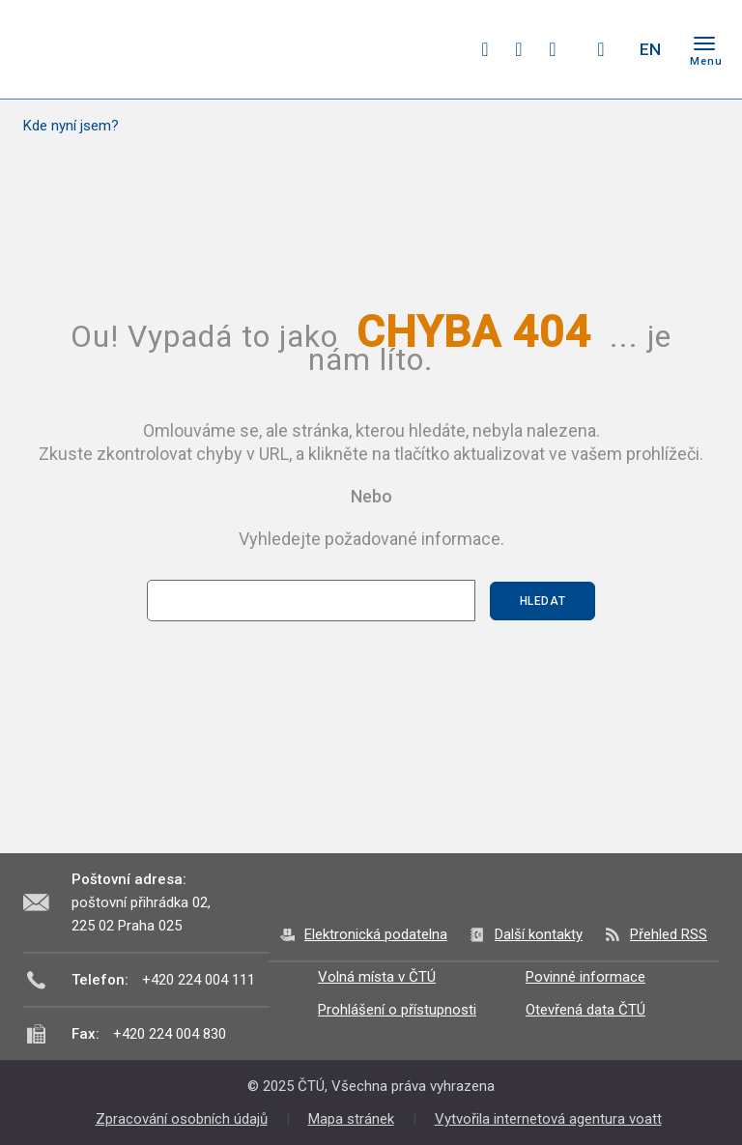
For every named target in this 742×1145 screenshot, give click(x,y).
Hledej (601, 49)
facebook (485, 49)
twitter (518, 49)
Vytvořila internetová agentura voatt (548, 1119)
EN (650, 49)
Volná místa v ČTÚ (377, 977)
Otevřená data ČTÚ (585, 1009)
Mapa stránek (351, 1119)
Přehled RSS (668, 934)
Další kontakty (539, 934)
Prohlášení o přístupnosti (397, 1009)
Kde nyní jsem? (71, 125)
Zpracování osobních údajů (182, 1119)
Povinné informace (585, 977)
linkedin (552, 49)
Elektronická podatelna (375, 934)
